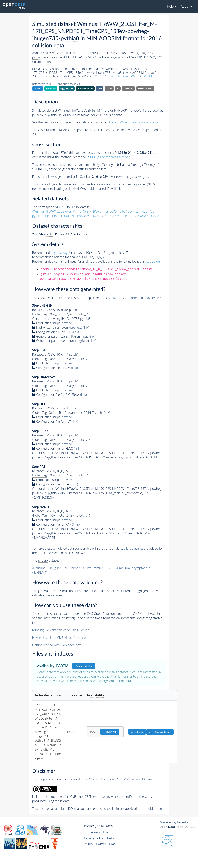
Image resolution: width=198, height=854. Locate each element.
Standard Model (85, 88)
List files (137, 732)
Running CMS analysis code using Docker (60, 630)
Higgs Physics (66, 88)
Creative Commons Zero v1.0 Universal (116, 779)
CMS (100, 88)
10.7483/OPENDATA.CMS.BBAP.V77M (126, 76)
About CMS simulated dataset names (134, 122)
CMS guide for (110, 157)
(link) (86, 327)
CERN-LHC (128, 88)
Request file (110, 732)
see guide (153, 261)
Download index (158, 732)
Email (113, 844)
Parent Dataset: (145, 88)
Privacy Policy (94, 838)
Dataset (37, 88)
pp (118, 88)
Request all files (84, 666)
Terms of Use (98, 832)
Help (110, 838)
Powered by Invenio (173, 822)
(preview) (67, 323)
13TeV (109, 88)
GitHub (87, 844)
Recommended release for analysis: (56, 257)
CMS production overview (132, 298)
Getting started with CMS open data (57, 645)
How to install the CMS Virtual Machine (59, 637)
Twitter (101, 844)
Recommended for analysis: (58, 252)
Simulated (51, 88)
